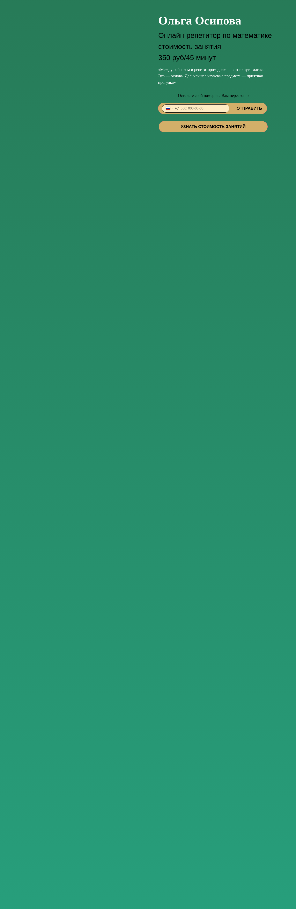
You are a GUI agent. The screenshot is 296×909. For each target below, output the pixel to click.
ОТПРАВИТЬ (249, 108)
